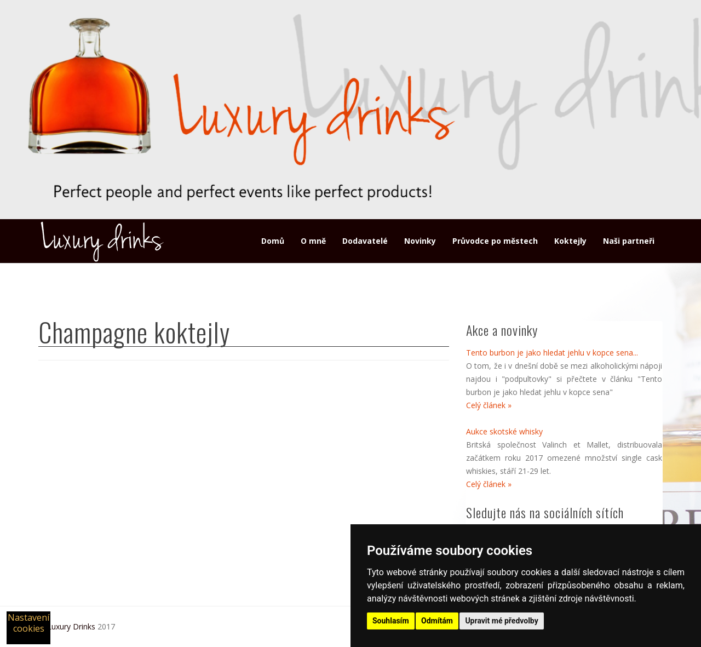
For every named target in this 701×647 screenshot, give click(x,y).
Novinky (420, 241)
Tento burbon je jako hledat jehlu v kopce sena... (552, 352)
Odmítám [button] (437, 620)
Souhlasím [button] (390, 620)
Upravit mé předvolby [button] (501, 620)
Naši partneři (628, 241)
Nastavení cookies (28, 622)
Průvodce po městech (495, 241)
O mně (313, 241)
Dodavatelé (365, 241)
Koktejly (570, 241)
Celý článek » (489, 405)
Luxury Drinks (71, 626)
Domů (272, 241)
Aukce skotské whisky (504, 431)
